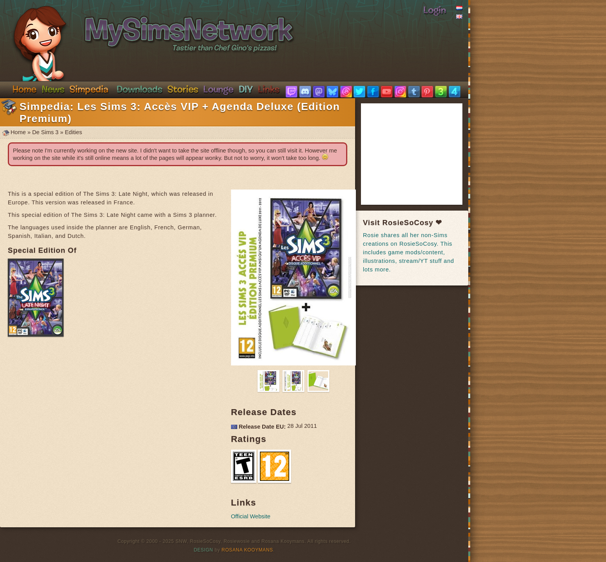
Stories (183, 89)
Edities (73, 132)
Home (24, 89)
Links (268, 89)
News (53, 89)
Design (203, 550)
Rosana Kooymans (247, 550)
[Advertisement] (421, 154)
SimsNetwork (143, 26)
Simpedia (89, 89)
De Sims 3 (45, 132)
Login (435, 10)
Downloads (139, 89)
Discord (219, 89)
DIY (246, 89)
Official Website (250, 516)
